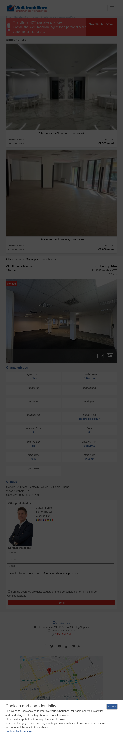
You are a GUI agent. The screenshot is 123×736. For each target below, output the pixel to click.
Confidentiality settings (18, 731)
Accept (112, 706)
